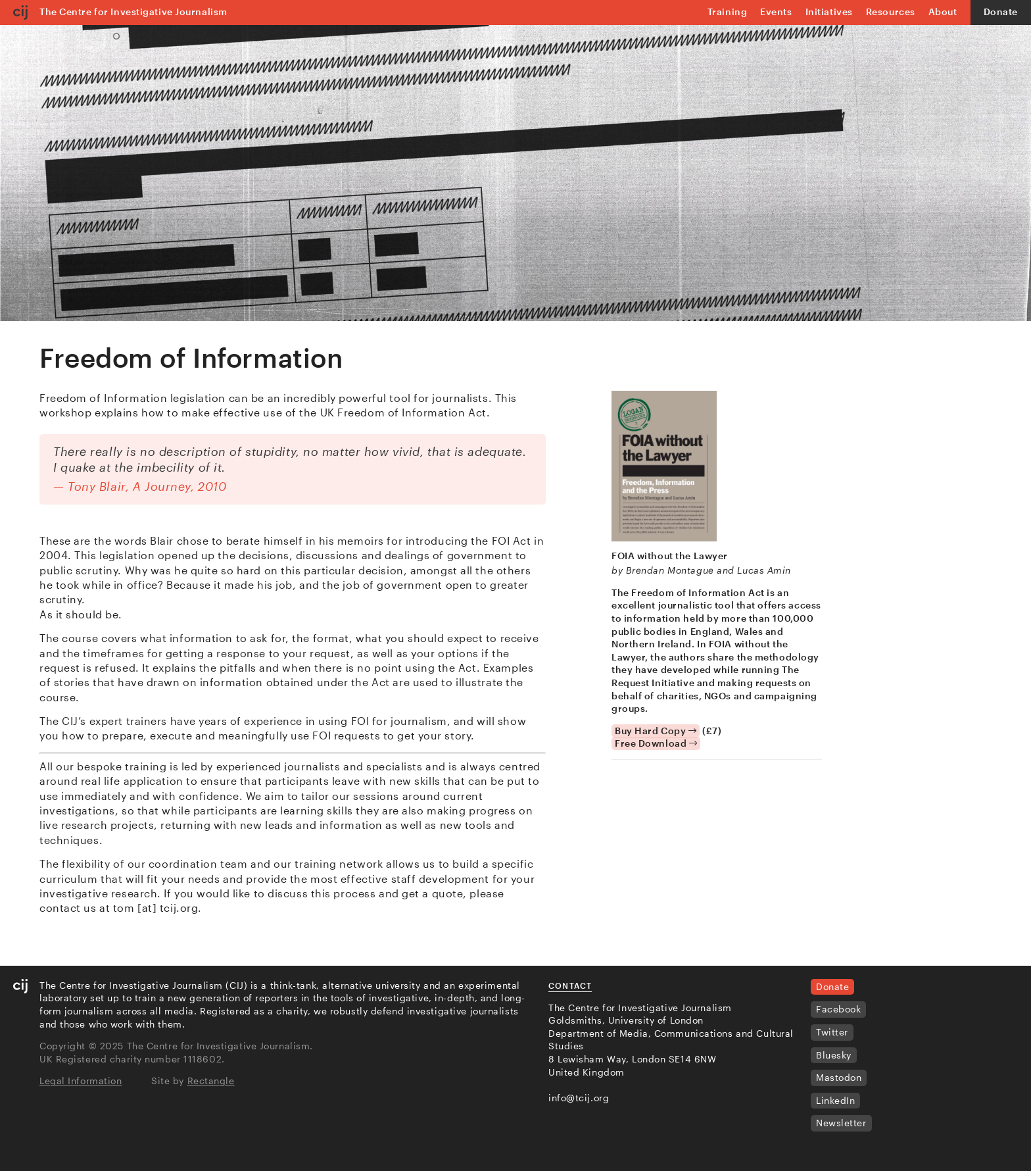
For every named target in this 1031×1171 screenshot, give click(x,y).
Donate (1001, 11)
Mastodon (838, 1077)
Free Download (656, 743)
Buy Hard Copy (655, 730)
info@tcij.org (578, 1097)
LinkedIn (835, 1100)
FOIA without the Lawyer (669, 555)
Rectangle (211, 1080)
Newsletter (841, 1122)
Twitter (832, 1031)
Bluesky (833, 1054)
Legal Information (80, 1080)
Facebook (838, 1008)
